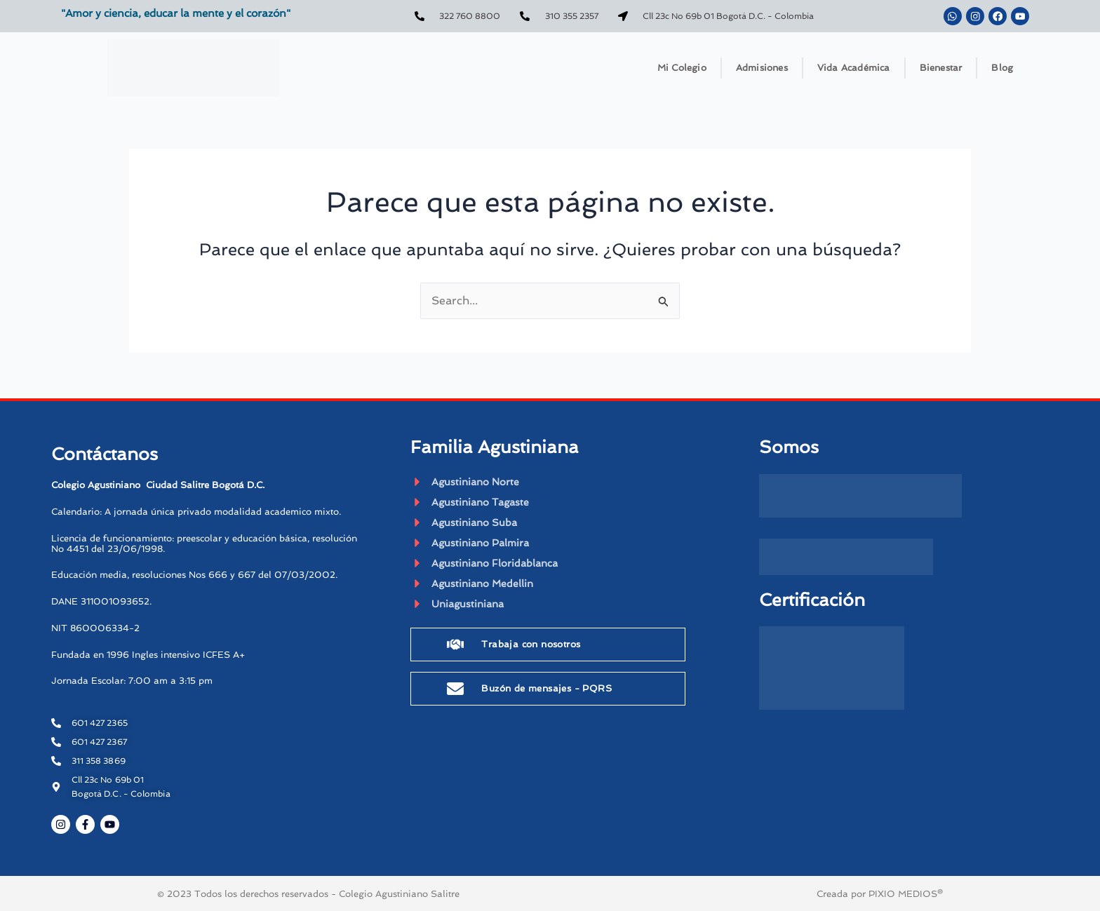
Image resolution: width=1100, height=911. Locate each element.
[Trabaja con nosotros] (455, 646)
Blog (1002, 67)
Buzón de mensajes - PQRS (546, 690)
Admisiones (762, 67)
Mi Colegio (681, 67)
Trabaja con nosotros (530, 646)
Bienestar (941, 67)
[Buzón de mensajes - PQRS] (455, 690)
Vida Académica (853, 67)
